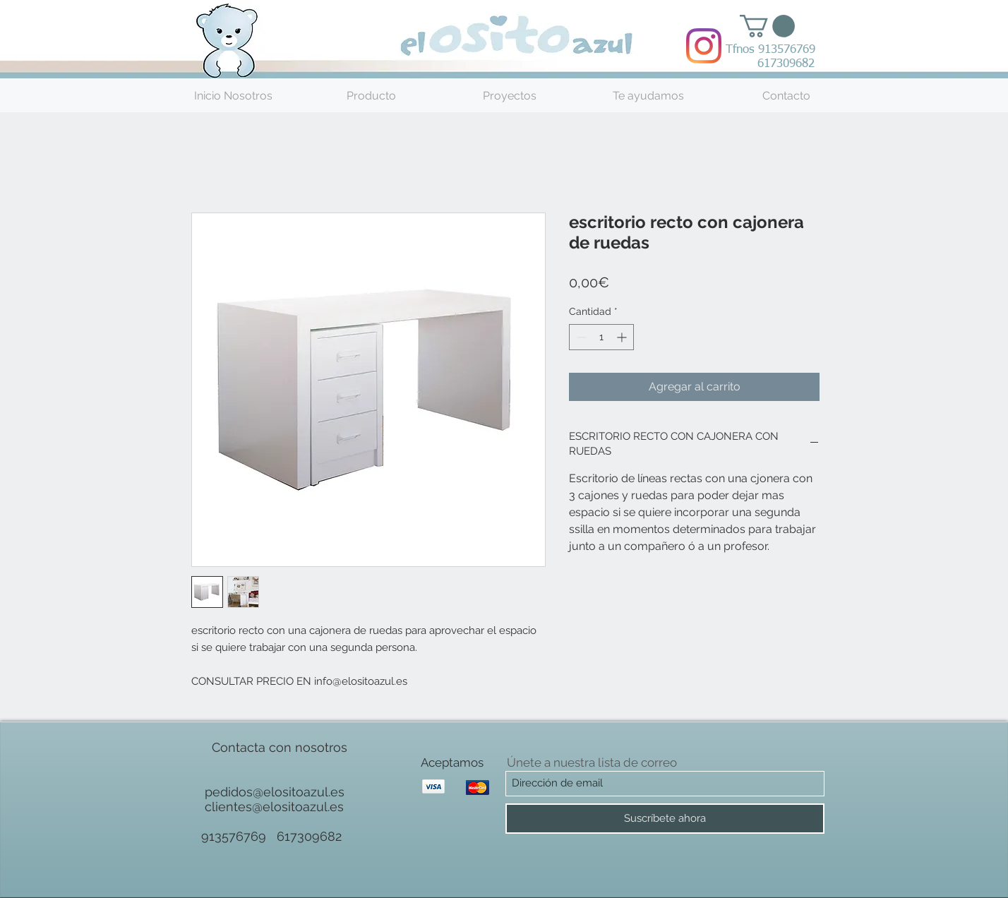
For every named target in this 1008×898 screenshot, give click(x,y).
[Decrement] (580, 337)
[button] (767, 26)
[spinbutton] (601, 337)
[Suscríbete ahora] (664, 818)
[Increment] (623, 337)
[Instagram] (703, 46)
